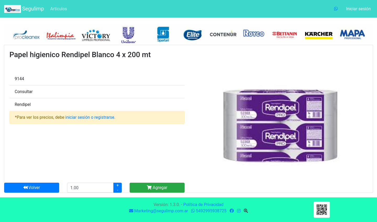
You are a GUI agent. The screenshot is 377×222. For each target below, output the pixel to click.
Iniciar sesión (358, 8)
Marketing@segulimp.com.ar (158, 210)
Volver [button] (31, 187)
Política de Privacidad (203, 204)
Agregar (157, 187)
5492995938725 (208, 210)
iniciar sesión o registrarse (89, 117)
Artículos (58, 8)
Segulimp (24, 9)
